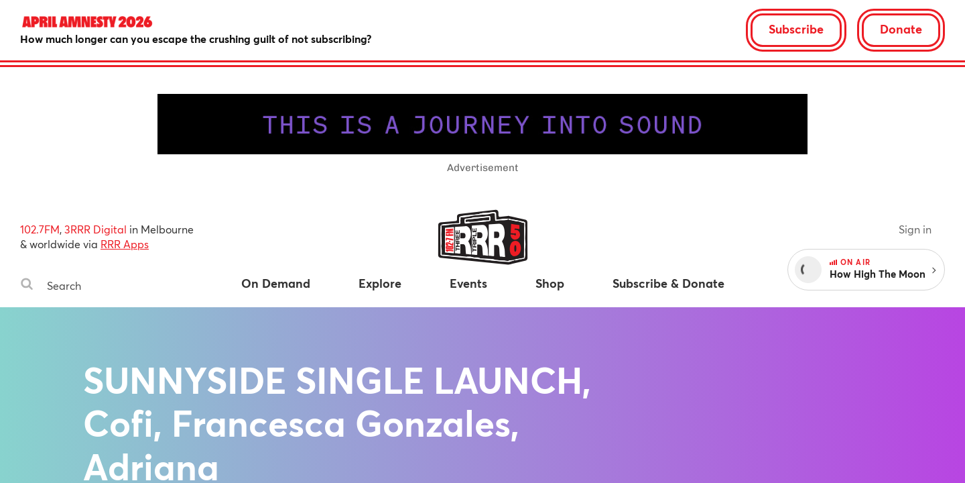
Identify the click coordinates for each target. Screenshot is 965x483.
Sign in (915, 229)
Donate (901, 29)
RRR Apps (125, 244)
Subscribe (796, 29)
